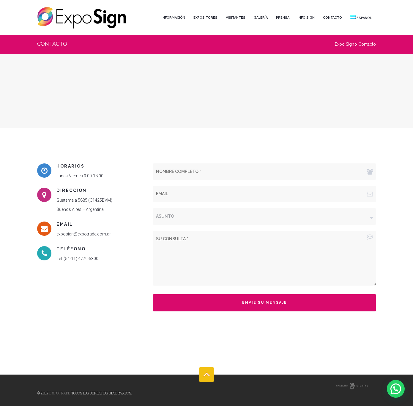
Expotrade (59, 393)
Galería (261, 18)
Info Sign (306, 18)
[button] (396, 389)
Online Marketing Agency (351, 386)
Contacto (332, 18)
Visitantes (235, 18)
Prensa (282, 18)
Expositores (205, 18)
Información (173, 18)
